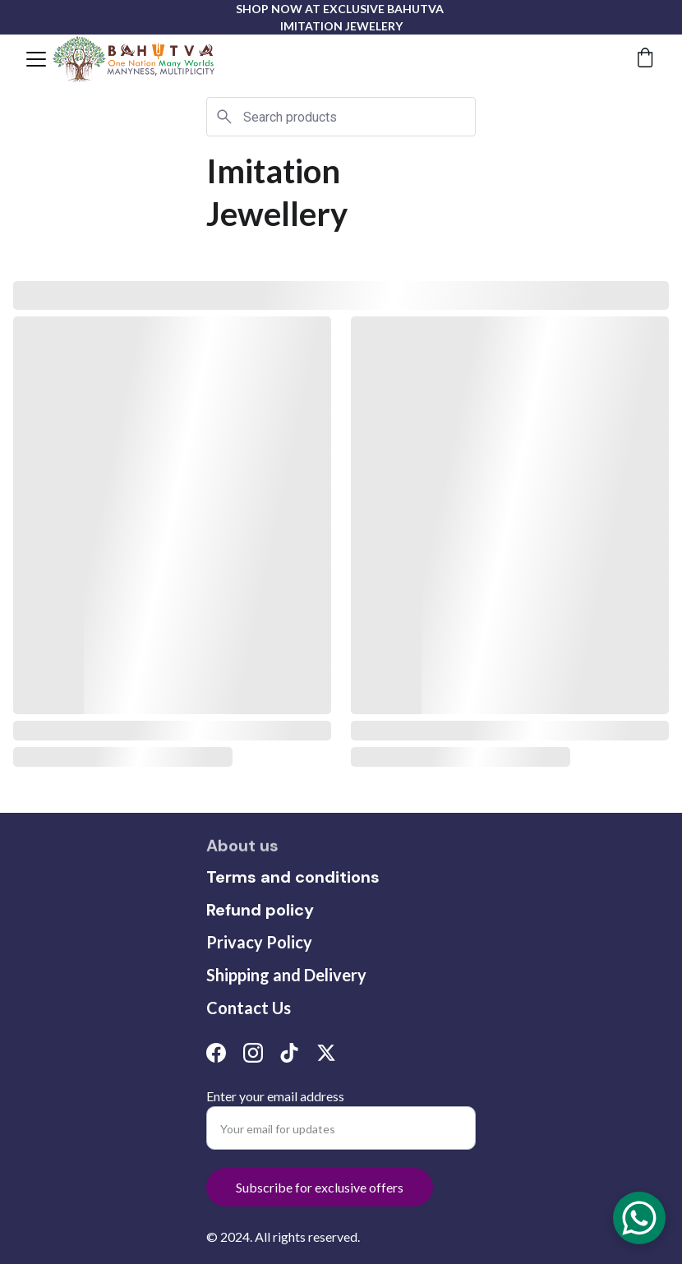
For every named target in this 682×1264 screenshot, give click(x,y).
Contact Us (248, 1007)
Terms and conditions (293, 877)
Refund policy (260, 909)
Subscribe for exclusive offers (319, 1187)
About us (242, 846)
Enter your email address (275, 1096)
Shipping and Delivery (286, 975)
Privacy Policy (259, 942)
